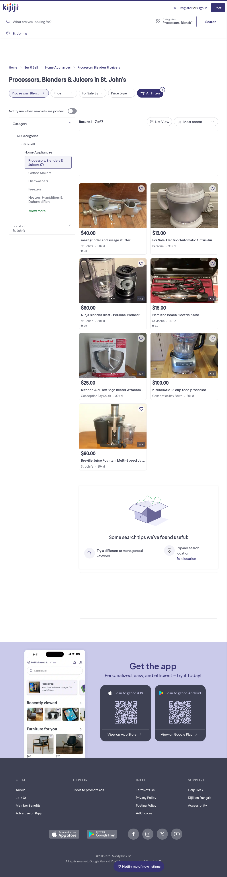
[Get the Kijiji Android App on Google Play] (180, 735)
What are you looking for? (32, 21)
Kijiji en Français (199, 798)
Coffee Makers (39, 173)
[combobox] (79, 21)
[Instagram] (147, 834)
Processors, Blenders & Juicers (99, 67)
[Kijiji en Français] (174, 7)
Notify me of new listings (138, 866)
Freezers (34, 189)
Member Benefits (28, 805)
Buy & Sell (34, 67)
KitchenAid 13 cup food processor (179, 390)
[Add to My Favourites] (141, 188)
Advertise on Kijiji (29, 813)
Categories (169, 19)
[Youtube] (176, 834)
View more (37, 211)
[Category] (42, 122)
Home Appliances (61, 67)
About (20, 790)
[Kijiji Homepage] (11, 7)
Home (16, 67)
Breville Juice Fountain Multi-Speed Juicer (114, 460)
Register (186, 8)
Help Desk (195, 790)
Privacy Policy (146, 798)
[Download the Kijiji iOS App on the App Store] (125, 735)
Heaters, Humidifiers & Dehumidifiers (45, 199)
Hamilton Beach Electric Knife (175, 315)
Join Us (21, 798)
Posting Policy (146, 805)
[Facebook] (133, 834)
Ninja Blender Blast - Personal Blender (110, 315)
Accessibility (197, 805)
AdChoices (144, 813)
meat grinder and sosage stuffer (106, 240)
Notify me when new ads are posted (43, 111)
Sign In (202, 8)
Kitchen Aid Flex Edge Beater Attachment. (114, 390)
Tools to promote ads (88, 790)
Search (210, 21)
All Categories (27, 136)
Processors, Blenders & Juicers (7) (45, 162)
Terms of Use (145, 790)
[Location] (42, 227)
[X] (162, 834)
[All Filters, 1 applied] (150, 93)
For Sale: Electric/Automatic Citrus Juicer (184, 240)
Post (218, 8)
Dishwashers (38, 181)
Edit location (186, 558)
